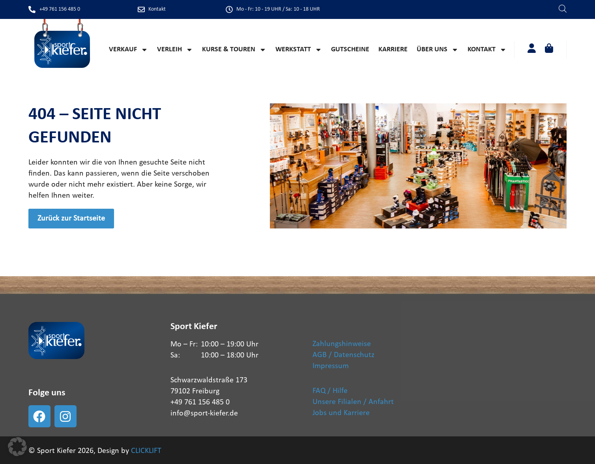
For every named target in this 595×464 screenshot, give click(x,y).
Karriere (393, 49)
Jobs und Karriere (341, 413)
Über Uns (437, 49)
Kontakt (487, 49)
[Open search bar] (563, 8)
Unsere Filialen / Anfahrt (353, 402)
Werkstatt (298, 49)
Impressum (330, 366)
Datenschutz (354, 355)
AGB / (322, 355)
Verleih (175, 49)
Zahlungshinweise (341, 344)
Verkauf (128, 49)
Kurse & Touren (234, 49)
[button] (17, 446)
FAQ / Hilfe (330, 391)
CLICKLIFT (146, 451)
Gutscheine (350, 49)
